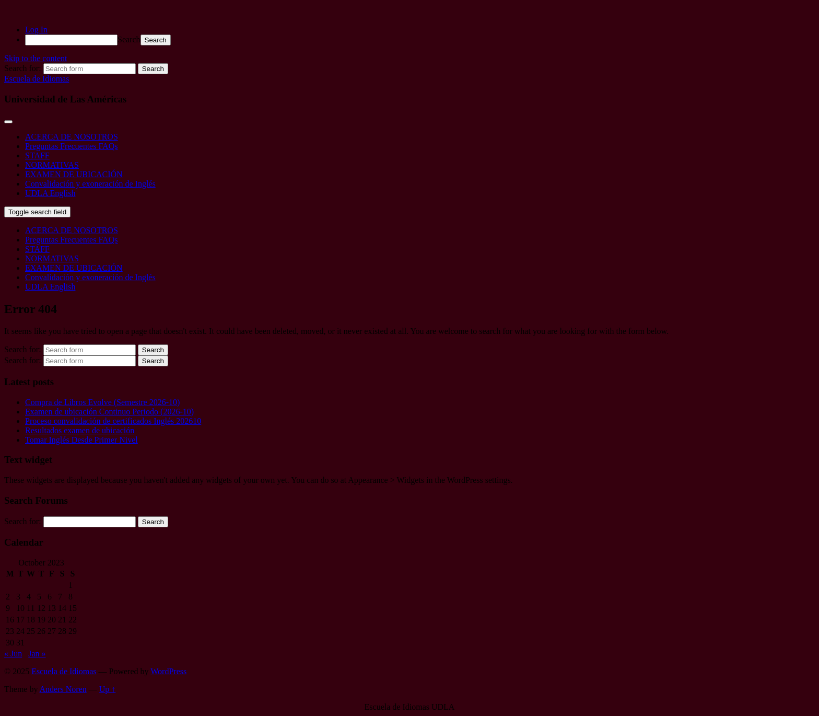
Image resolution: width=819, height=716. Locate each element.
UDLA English (50, 193)
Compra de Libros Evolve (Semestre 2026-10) (102, 402)
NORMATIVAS (52, 164)
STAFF (37, 155)
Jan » (36, 653)
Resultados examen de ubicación (79, 430)
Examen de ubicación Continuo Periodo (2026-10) (109, 411)
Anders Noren (63, 689)
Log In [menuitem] (36, 29)
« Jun (13, 653)
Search (129, 39)
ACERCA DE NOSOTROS (71, 136)
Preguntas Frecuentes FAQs (71, 146)
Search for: (22, 521)
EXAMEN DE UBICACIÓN (74, 174)
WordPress (168, 671)
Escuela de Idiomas (36, 78)
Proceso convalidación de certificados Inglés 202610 (113, 421)
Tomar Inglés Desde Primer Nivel (81, 439)
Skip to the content (35, 58)
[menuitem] (420, 39)
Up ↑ (107, 689)
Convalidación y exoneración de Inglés (90, 183)
